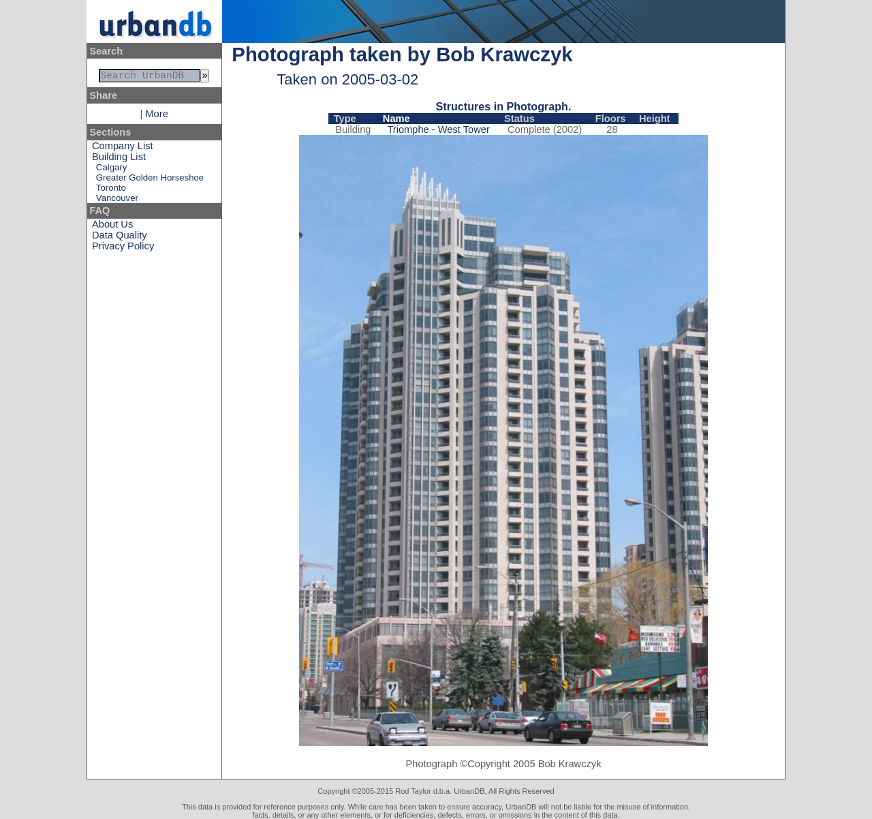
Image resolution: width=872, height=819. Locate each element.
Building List (119, 159)
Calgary (111, 170)
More (156, 116)
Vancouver (117, 201)
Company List (122, 148)
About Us (112, 226)
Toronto (111, 190)
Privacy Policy (123, 248)
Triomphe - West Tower (438, 129)
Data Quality (119, 237)
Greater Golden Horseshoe (150, 180)
